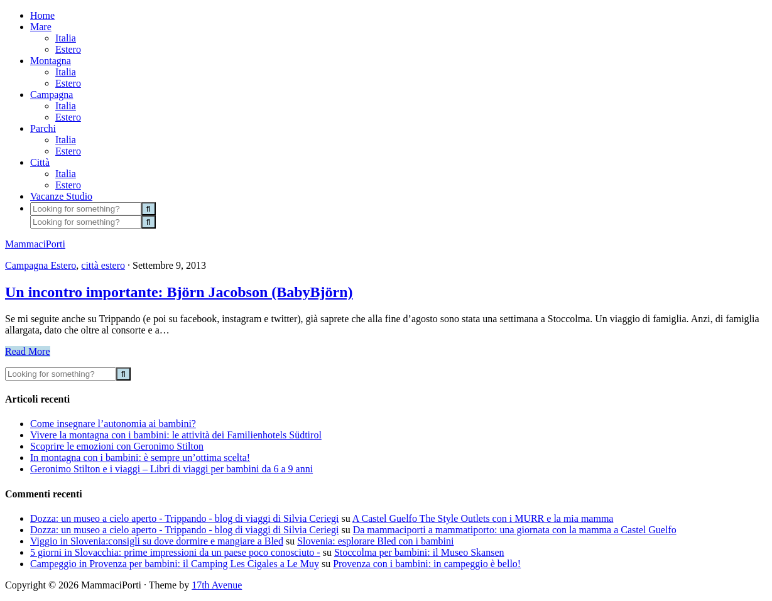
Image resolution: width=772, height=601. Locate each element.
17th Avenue (217, 585)
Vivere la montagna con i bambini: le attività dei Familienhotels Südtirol (176, 435)
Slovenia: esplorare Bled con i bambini (375, 541)
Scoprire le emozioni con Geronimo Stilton (117, 446)
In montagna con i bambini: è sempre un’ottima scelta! (140, 457)
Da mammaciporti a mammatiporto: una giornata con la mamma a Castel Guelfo (515, 529)
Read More (27, 351)
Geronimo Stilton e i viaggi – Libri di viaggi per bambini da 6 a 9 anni (171, 468)
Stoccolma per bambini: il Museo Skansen (419, 552)
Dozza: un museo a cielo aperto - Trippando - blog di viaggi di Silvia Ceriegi (184, 518)
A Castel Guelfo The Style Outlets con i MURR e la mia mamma (483, 518)
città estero (103, 265)
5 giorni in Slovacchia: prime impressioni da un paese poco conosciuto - (175, 552)
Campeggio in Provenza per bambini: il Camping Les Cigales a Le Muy (174, 563)
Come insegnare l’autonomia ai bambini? (113, 423)
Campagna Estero (40, 265)
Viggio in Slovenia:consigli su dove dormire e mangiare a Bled (156, 541)
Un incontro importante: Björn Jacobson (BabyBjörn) (179, 292)
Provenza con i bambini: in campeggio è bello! (427, 563)
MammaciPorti (35, 244)
